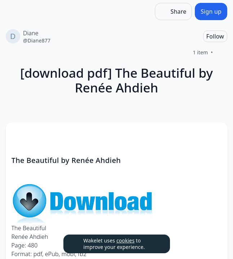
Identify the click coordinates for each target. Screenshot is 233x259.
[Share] (173, 11)
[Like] (221, 52)
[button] (216, 134)
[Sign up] (211, 11)
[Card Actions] (216, 134)
